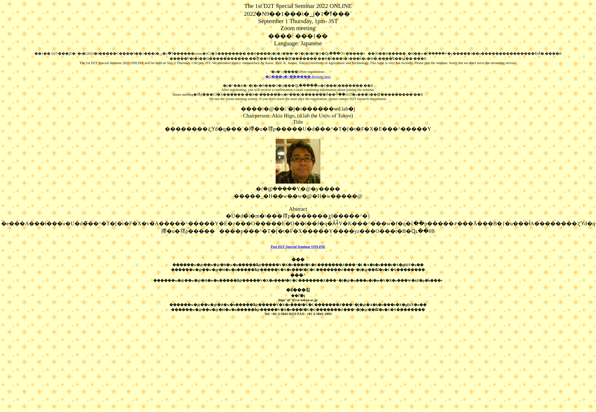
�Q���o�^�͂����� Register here (298, 77)
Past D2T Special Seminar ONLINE (298, 247)
